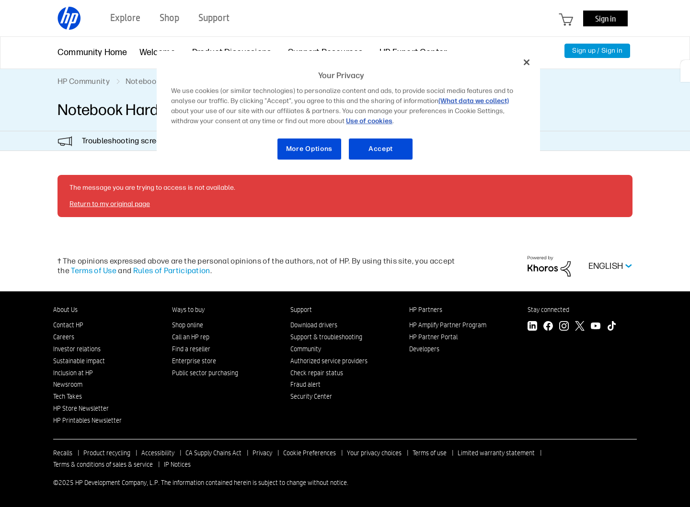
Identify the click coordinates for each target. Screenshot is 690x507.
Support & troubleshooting (326, 337)
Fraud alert (305, 384)
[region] (348, 111)
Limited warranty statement (496, 453)
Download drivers (313, 325)
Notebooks (145, 81)
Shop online (187, 325)
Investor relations (77, 349)
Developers (424, 349)
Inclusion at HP (73, 373)
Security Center (311, 396)
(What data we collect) (473, 101)
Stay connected (548, 309)
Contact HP (68, 325)
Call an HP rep (190, 337)
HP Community (84, 81)
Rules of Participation (171, 270)
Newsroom (67, 384)
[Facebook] (548, 327)
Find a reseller (191, 349)
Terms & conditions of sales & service (103, 464)
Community (305, 349)
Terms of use (430, 453)
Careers (63, 337)
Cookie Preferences (309, 453)
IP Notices (177, 464)
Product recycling (106, 453)
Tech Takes (67, 396)
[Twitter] (580, 327)
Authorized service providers (329, 361)
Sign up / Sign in (597, 50)
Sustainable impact (79, 361)
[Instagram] (564, 327)
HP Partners (425, 309)
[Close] (526, 62)
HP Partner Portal (433, 337)
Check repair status (316, 373)
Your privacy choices (374, 453)
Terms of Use (93, 270)
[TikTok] (611, 327)
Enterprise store (194, 361)
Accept (380, 149)
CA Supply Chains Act (213, 453)
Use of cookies (369, 121)
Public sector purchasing (205, 373)
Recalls (62, 453)
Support (301, 309)
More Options (309, 149)
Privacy (262, 453)
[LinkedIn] (532, 327)
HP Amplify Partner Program (447, 325)
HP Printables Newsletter (87, 420)
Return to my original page (109, 204)
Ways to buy (188, 309)
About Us (65, 309)
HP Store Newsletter (81, 408)
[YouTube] (595, 327)
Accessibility (157, 453)
